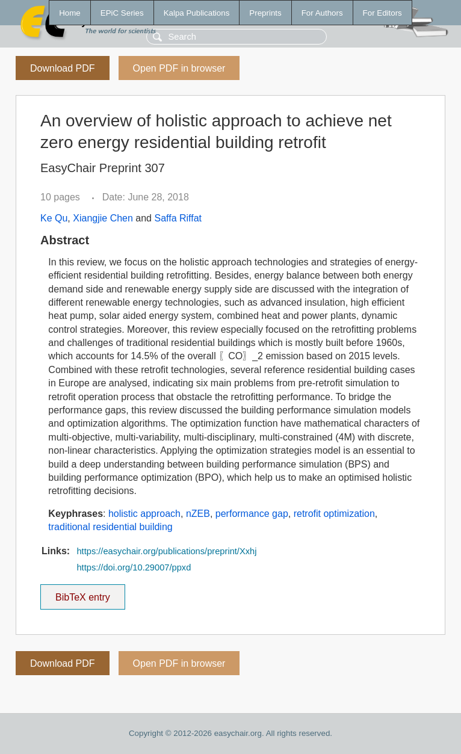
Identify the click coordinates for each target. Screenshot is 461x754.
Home (70, 12)
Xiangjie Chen (103, 218)
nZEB (198, 513)
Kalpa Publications (197, 12)
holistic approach (144, 513)
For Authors (322, 12)
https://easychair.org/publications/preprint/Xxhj (166, 551)
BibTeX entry (82, 593)
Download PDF (62, 68)
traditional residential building (110, 527)
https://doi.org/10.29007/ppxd (133, 567)
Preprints (265, 12)
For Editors (382, 12)
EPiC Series (122, 12)
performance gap (251, 513)
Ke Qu (53, 218)
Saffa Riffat (178, 218)
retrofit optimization (334, 513)
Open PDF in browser (179, 68)
